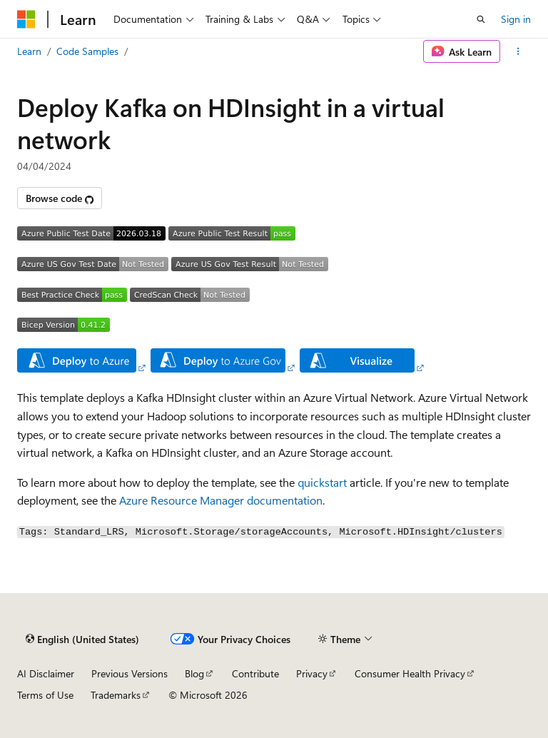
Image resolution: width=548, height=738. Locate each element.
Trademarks (116, 695)
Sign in (516, 19)
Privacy (312, 673)
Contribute (255, 673)
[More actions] (518, 51)
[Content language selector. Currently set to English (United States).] (82, 639)
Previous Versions (129, 673)
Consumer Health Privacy (410, 673)
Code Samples (87, 51)
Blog (194, 673)
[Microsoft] (26, 19)
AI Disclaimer (45, 673)
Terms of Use (45, 695)
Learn (29, 51)
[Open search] (481, 19)
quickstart (322, 482)
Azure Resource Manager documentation (221, 499)
